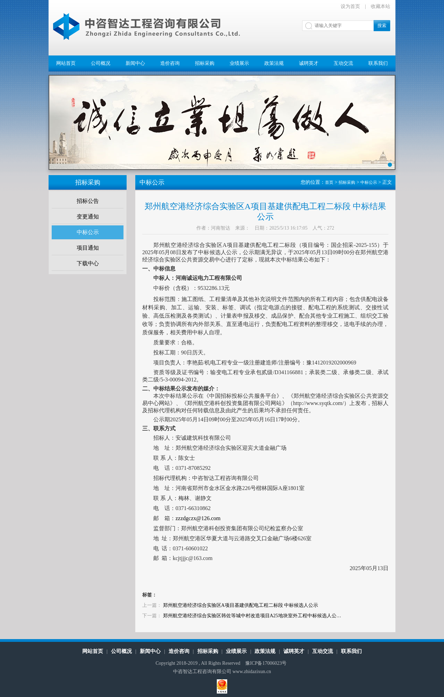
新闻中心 (135, 63)
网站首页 (66, 63)
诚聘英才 (308, 63)
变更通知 (88, 217)
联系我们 (378, 63)
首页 (329, 182)
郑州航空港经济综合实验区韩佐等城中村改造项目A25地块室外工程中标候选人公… (252, 615)
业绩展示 (239, 63)
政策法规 (274, 63)
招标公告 (88, 201)
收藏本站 (380, 6)
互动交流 (343, 63)
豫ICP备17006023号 (266, 663)
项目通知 (88, 248)
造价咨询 (170, 63)
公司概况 (100, 63)
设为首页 (350, 6)
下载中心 (88, 263)
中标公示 (88, 232)
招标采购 (204, 63)
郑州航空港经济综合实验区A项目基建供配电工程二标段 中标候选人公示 (240, 605)
